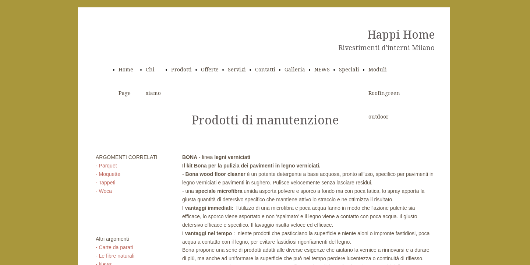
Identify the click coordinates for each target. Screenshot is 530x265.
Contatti (265, 70)
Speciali (349, 70)
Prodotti (181, 70)
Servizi (237, 70)
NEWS (322, 70)
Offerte (210, 70)
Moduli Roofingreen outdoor (384, 93)
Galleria (295, 70)
